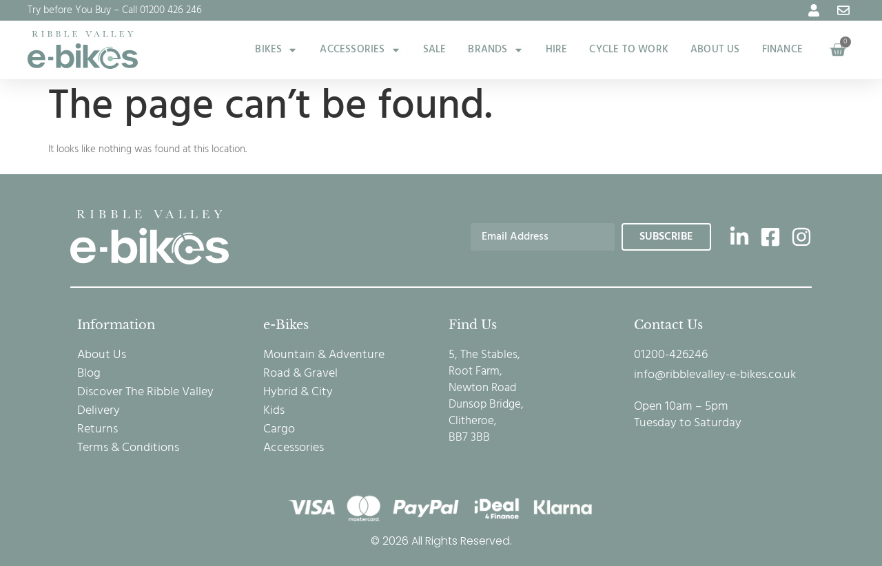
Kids (274, 411)
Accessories (293, 448)
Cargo (279, 429)
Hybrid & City (298, 392)
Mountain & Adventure (323, 355)
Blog (89, 374)
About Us (101, 355)
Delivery (98, 411)
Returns (97, 429)
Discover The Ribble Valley (145, 392)
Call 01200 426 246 (162, 10)
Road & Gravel (300, 374)
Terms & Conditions (128, 448)
